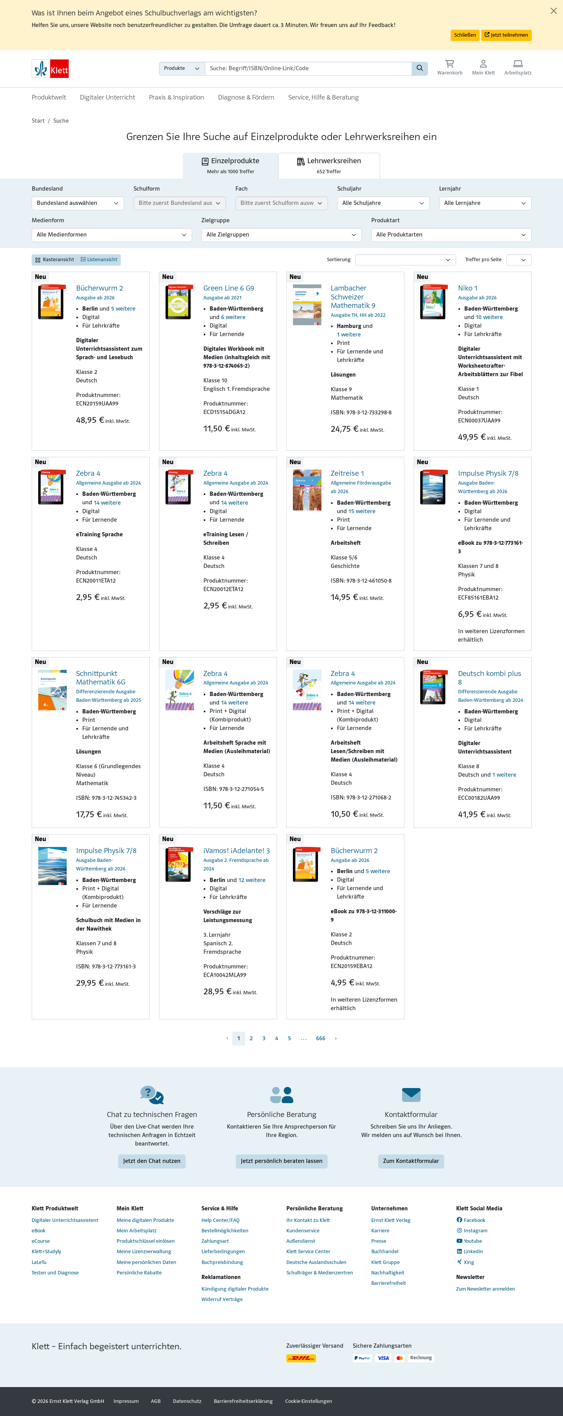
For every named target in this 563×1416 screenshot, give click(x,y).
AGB (156, 1401)
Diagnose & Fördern (246, 97)
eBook (39, 1231)
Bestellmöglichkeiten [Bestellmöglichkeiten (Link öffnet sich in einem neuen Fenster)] (225, 1231)
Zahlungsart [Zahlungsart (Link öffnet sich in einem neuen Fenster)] (215, 1241)
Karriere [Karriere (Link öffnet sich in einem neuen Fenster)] (380, 1231)
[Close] (553, 11)
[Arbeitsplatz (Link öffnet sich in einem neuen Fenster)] (518, 68)
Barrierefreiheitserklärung (243, 1401)
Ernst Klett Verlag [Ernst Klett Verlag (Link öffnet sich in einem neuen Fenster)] (391, 1220)
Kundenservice (303, 1231)
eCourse (41, 1241)
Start (38, 121)
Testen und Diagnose (55, 1273)
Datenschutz (187, 1401)
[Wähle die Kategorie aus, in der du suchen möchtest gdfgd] (182, 69)
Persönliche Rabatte (139, 1273)
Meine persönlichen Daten (146, 1263)
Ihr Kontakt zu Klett (308, 1220)
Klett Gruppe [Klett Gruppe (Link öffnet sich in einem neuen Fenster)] (385, 1263)
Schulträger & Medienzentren (319, 1273)
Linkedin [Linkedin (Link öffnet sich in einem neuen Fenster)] (470, 1252)
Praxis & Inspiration (176, 97)
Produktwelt (49, 97)
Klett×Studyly (46, 1252)
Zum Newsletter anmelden (485, 1289)
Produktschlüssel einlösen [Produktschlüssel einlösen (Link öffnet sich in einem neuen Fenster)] (146, 1241)
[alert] (281, 25)
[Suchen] (420, 69)
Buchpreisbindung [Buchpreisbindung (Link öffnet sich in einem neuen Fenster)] (222, 1263)
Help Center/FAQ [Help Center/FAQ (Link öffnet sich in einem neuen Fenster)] (220, 1220)
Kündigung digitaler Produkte (235, 1289)
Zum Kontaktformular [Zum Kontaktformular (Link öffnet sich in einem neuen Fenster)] (411, 1161)
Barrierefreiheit (388, 1283)
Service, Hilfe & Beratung (323, 97)
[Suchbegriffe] (308, 69)
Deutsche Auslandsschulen (316, 1263)
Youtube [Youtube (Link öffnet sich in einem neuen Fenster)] (469, 1241)
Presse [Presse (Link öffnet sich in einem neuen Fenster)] (378, 1241)
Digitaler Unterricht (107, 97)
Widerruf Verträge (222, 1300)
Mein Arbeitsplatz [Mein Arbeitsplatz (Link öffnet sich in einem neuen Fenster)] (137, 1231)
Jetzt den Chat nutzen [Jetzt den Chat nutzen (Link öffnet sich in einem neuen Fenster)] (152, 1161)
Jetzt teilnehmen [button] (506, 35)
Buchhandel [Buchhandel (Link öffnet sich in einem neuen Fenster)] (384, 1252)
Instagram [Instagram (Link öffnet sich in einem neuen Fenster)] (472, 1231)
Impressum (126, 1401)
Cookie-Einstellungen (308, 1401)
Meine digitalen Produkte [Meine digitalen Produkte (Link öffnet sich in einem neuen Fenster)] (145, 1220)
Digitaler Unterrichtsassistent (65, 1220)
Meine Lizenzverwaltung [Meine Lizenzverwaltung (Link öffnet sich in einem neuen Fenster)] (144, 1252)
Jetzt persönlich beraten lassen (282, 1161)
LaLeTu (39, 1263)
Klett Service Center (308, 1252)
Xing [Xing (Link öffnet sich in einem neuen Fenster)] (465, 1262)
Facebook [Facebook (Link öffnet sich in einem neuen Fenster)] (471, 1220)
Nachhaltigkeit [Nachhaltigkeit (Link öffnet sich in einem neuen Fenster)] (387, 1273)
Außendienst (300, 1241)
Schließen (465, 35)
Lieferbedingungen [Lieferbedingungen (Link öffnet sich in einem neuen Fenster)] (223, 1252)
